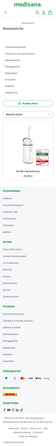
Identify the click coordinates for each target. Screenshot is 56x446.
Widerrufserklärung (21, 432)
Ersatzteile (8, 361)
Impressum (14, 428)
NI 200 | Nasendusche (28, 171)
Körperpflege (9, 347)
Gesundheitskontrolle (13, 314)
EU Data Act (38, 432)
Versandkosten (37, 418)
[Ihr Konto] (44, 12)
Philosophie (8, 225)
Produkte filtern (28, 103)
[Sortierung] (28, 114)
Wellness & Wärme (12, 327)
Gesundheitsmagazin (13, 205)
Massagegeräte (10, 340)
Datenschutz (35, 428)
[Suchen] (37, 12)
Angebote (7, 354)
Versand (7, 276)
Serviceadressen (11, 262)
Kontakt (6, 289)
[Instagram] (13, 409)
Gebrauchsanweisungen (14, 256)
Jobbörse (7, 232)
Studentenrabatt (11, 296)
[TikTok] (21, 409)
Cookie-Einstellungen (28, 436)
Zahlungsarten (10, 283)
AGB (45, 428)
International (9, 218)
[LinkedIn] (18, 409)
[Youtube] (9, 409)
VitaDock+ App (10, 211)
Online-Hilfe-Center (12, 249)
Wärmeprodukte (10, 334)
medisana (7, 198)
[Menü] (6, 12)
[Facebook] (5, 409)
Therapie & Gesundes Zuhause (18, 320)
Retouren (7, 269)
